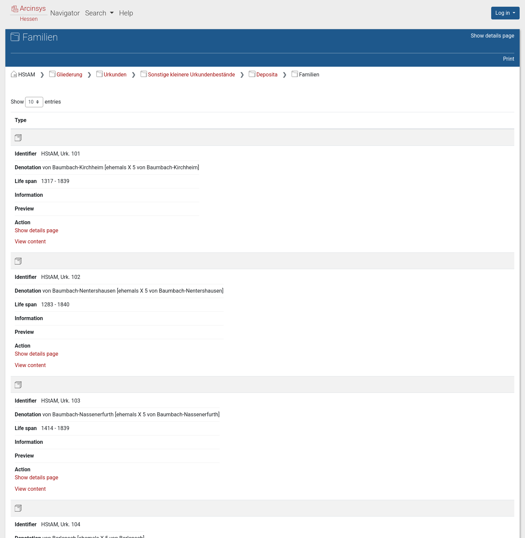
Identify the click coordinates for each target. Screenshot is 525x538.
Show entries (148, 102)
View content (487, 156)
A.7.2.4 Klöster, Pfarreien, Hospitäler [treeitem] (71, 232)
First (400, 495)
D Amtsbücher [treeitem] (40, 287)
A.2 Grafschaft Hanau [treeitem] (55, 98)
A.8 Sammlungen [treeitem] (49, 262)
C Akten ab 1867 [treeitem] (43, 278)
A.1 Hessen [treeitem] (43, 90)
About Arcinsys (381, 529)
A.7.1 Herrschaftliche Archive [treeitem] (60, 167)
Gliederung (178, 74)
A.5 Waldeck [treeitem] (44, 131)
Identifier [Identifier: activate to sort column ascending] (165, 120)
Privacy (425, 529)
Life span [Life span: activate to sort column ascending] (369, 120)
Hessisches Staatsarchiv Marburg (62, 45)
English (15, 524)
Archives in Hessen (38, 38)
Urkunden (224, 74)
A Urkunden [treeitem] (37, 82)
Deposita (375, 74)
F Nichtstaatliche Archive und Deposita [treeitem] (58, 306)
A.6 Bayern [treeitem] (42, 139)
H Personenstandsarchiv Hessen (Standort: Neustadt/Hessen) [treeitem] (62, 331)
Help (126, 13)
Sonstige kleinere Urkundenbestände (300, 74)
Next (485, 495)
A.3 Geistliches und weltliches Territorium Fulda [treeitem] (64, 109)
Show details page (492, 36)
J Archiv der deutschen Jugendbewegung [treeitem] (50, 363)
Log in (503, 13)
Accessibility (467, 529)
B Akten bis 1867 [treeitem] (43, 270)
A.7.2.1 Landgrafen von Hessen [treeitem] (68, 191)
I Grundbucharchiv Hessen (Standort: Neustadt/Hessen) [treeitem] (54, 347)
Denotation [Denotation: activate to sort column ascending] (214, 120)
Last (505, 495)
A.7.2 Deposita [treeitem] (52, 180)
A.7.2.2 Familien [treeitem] (60, 204)
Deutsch (40, 524)
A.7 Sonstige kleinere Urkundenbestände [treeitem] (54, 151)
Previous (424, 495)
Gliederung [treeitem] (29, 74)
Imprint (508, 529)
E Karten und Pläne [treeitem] (46, 295)
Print (508, 59)
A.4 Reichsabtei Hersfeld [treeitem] (58, 123)
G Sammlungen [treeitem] (41, 319)
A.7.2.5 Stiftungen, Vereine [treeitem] (63, 248)
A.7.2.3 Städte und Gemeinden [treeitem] (63, 216)
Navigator (65, 13)
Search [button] (96, 13)
